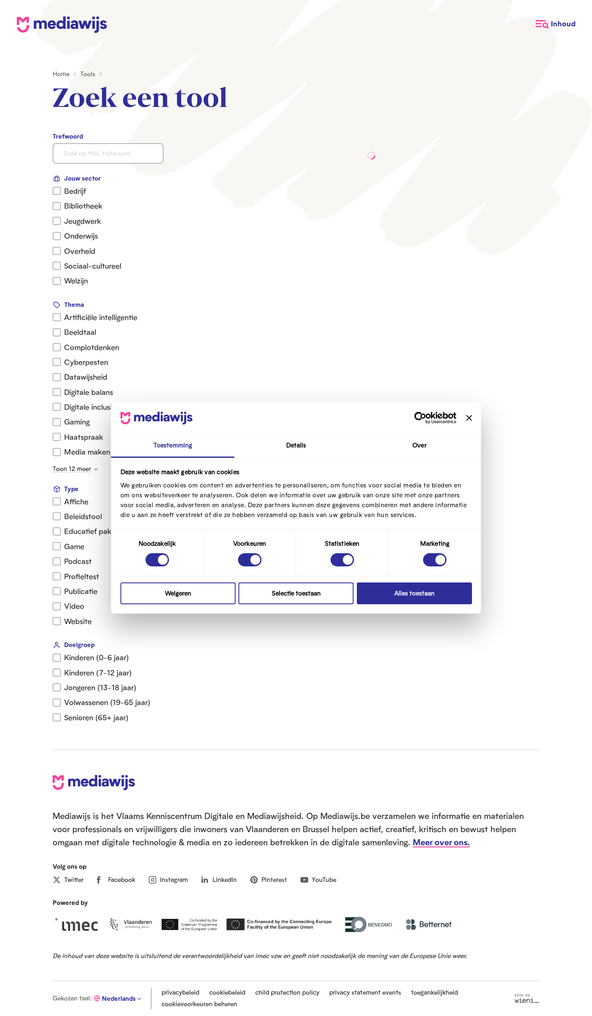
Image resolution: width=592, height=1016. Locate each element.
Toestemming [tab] (172, 445)
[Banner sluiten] (469, 418)
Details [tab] (296, 445)
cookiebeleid (227, 992)
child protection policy (287, 992)
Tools (87, 74)
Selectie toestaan (296, 593)
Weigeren (178, 593)
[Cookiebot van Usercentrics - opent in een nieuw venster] (420, 418)
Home (61, 74)
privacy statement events (365, 992)
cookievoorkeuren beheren (199, 1004)
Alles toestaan (414, 593)
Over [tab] (419, 445)
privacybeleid (180, 992)
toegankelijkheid (434, 992)
